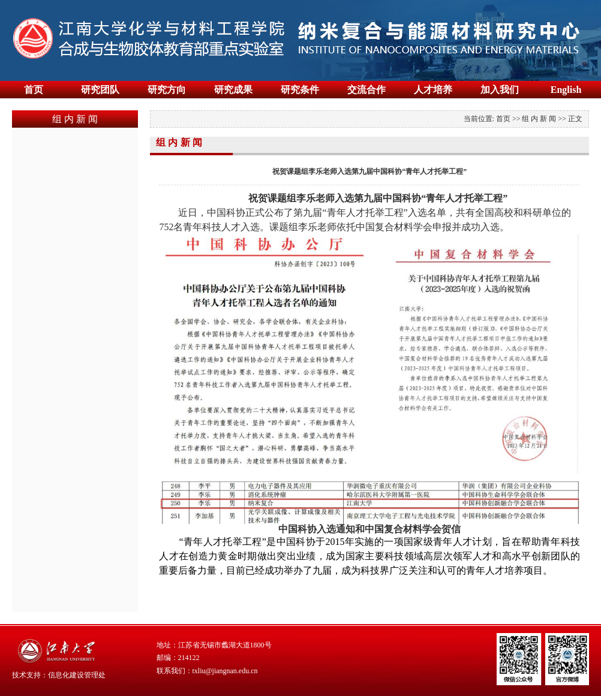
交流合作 (366, 90)
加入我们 (499, 90)
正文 (575, 119)
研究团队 (100, 90)
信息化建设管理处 (77, 675)
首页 (33, 90)
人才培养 (433, 90)
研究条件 (300, 90)
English (566, 90)
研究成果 (233, 90)
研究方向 (167, 90)
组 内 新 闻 (539, 119)
